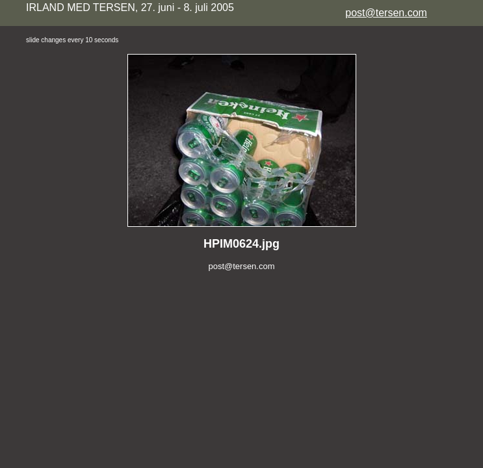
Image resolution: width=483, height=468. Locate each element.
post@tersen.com (386, 12)
